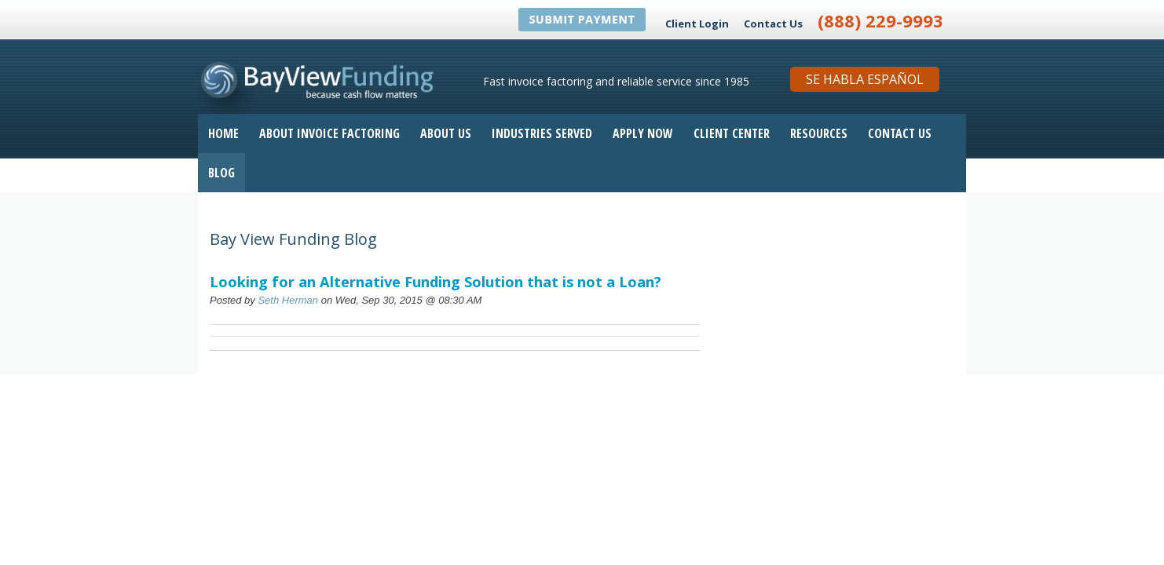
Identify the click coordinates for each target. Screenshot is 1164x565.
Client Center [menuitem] (732, 133)
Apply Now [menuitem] (643, 133)
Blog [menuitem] (221, 172)
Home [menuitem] (223, 133)
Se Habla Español (865, 79)
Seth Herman (288, 300)
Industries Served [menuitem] (542, 133)
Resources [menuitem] (818, 133)
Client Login (697, 23)
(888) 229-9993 (880, 20)
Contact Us (773, 23)
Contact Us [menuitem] (900, 133)
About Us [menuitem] (445, 133)
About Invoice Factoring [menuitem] (329, 133)
